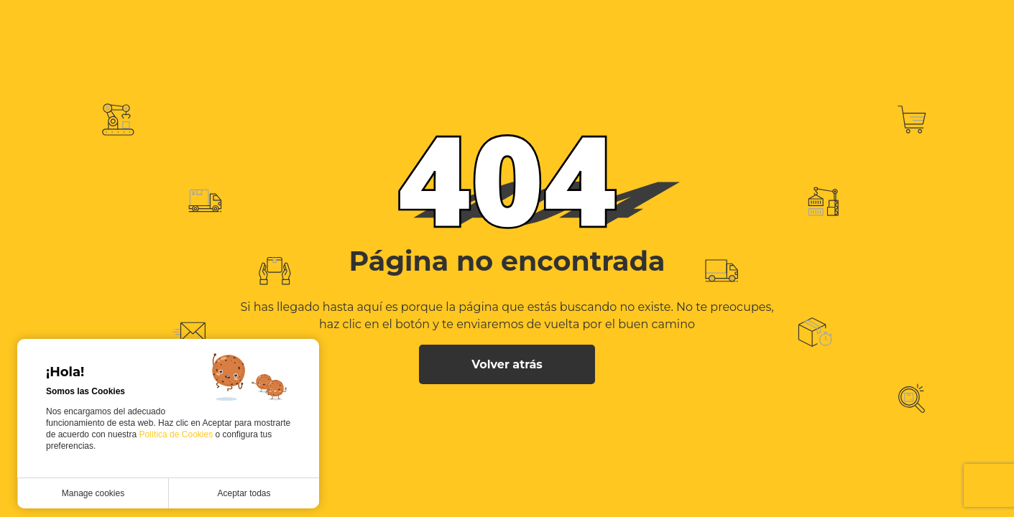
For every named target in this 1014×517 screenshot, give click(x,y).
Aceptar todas (243, 493)
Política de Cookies (177, 434)
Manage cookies (93, 493)
